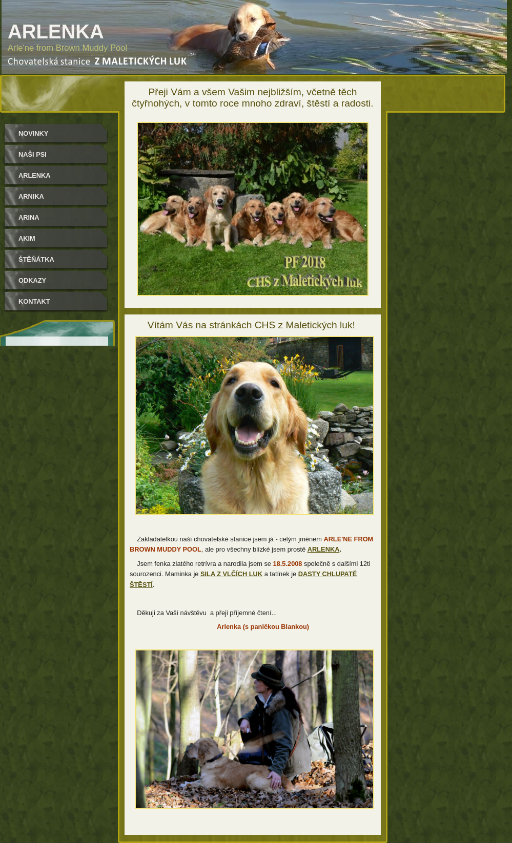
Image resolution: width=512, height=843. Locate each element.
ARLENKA (324, 549)
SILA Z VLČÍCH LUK (231, 574)
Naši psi (32, 154)
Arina (28, 217)
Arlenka (34, 175)
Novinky (33, 133)
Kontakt (34, 301)
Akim (26, 238)
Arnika (31, 196)
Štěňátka (36, 259)
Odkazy (32, 280)
